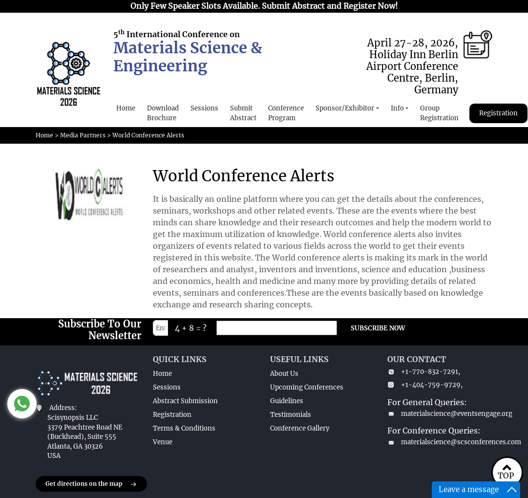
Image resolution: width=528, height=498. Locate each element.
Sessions (204, 108)
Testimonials (290, 415)
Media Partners (83, 135)
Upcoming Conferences (306, 387)
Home (125, 108)
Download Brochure (163, 113)
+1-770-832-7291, (423, 372)
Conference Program (286, 113)
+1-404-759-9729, (425, 385)
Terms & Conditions (184, 428)
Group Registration (439, 113)
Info (397, 108)
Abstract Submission (185, 401)
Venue (162, 442)
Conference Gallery (299, 428)
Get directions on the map (91, 484)
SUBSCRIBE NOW (378, 328)
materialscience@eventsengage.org (440, 414)
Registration (498, 113)
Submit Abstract (243, 113)
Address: (63, 408)
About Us (284, 373)
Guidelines (286, 401)
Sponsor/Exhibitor (345, 108)
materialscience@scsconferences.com (440, 442)
